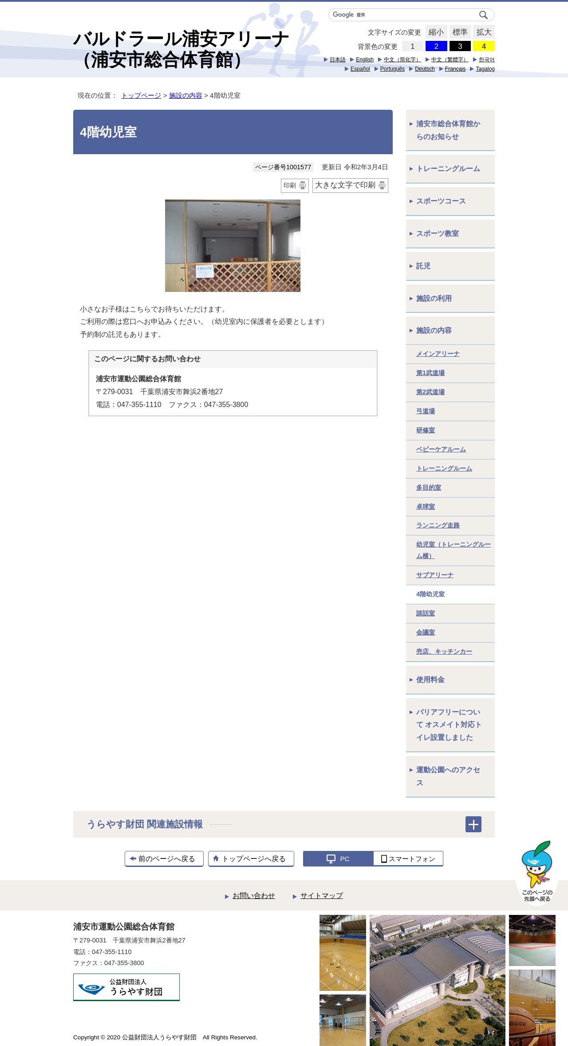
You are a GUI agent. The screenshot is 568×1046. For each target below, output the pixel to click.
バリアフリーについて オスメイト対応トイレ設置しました (449, 725)
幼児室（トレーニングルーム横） (453, 550)
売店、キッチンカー (444, 651)
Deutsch (425, 69)
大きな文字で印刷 (345, 185)
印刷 (290, 185)
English (365, 59)
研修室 (425, 430)
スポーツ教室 (437, 233)
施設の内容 (185, 95)
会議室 (425, 632)
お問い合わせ (254, 895)
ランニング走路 (438, 525)
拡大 (482, 32)
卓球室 (425, 506)
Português (392, 69)
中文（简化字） (402, 59)
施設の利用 (434, 298)
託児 (423, 266)
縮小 (435, 32)
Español (360, 69)
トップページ (141, 95)
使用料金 (430, 679)
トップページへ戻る (254, 858)
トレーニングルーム (448, 168)
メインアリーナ (438, 353)
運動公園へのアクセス (448, 776)
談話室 (425, 613)
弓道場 (425, 411)
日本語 (338, 59)
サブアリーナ (435, 575)
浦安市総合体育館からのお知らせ (448, 130)
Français (455, 69)
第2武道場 (430, 391)
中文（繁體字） (450, 59)
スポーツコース (441, 201)
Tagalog (485, 69)
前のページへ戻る (166, 858)
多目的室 (428, 487)
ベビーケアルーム (441, 449)
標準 (459, 32)
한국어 (487, 59)
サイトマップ (321, 895)
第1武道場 (430, 372)
